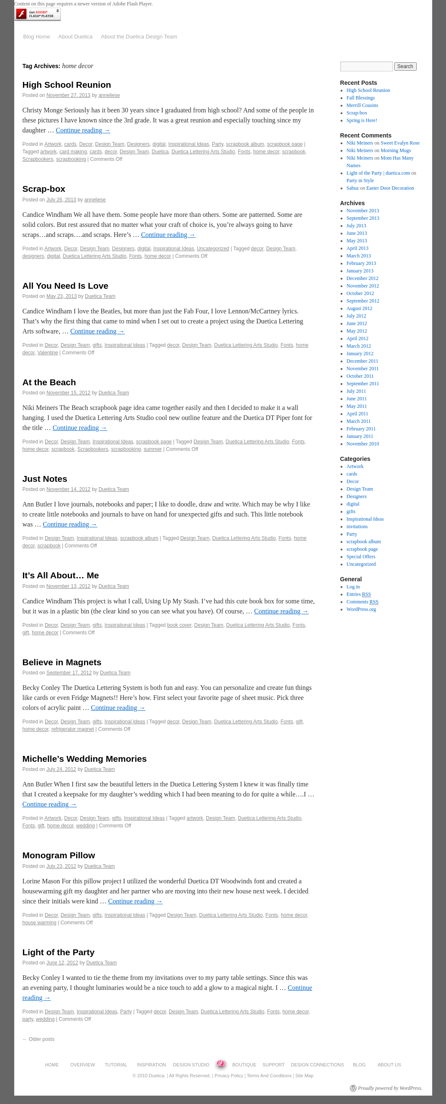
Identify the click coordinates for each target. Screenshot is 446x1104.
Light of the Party (59, 952)
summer (153, 449)
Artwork (52, 144)
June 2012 (357, 323)
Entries (359, 594)
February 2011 (361, 429)
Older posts (39, 1039)
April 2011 (357, 414)
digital (159, 144)
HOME (52, 1064)
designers (33, 256)
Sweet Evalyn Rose (400, 143)
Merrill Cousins (362, 105)
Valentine (48, 353)
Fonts (244, 152)
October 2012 (360, 293)
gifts (97, 345)
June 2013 (357, 233)
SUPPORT (274, 1064)
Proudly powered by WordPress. (390, 1088)
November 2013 (363, 211)
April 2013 (357, 248)
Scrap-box (44, 188)
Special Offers (361, 557)
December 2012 (362, 278)
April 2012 (357, 338)
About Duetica (76, 36)
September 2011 (363, 384)
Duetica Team (100, 296)
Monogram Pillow (59, 855)
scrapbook (293, 152)
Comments (362, 602)
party (28, 1019)
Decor (85, 144)
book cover (179, 625)
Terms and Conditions (269, 1075)
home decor (266, 152)
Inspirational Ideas (188, 144)
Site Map (304, 1075)
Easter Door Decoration (390, 188)
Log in (353, 587)
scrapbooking (71, 159)
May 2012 (357, 331)
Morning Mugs (396, 150)
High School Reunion (67, 84)
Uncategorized (213, 249)
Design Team (110, 144)
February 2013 (361, 263)
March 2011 (359, 421)
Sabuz (353, 188)
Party (217, 144)
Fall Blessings (361, 98)
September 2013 (363, 218)
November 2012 (363, 286)
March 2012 (359, 346)
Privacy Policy (228, 1075)
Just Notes (45, 478)
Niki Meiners (360, 143)
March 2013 (359, 256)
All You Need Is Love (66, 285)
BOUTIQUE (244, 1064)
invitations (357, 526)
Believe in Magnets (62, 662)
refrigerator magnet (72, 729)
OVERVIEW (82, 1064)
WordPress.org (361, 609)
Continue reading (83, 130)
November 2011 (363, 368)
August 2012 (359, 308)
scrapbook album (245, 144)
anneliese (109, 95)
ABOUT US (389, 1064)
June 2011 (357, 399)
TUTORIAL (115, 1064)
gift (26, 633)
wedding (85, 826)
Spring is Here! (362, 120)
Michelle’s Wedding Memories (85, 758)
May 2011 (357, 406)
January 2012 (360, 353)
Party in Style (360, 180)
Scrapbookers (38, 159)
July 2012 (356, 316)
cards (70, 144)
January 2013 (360, 271)
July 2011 (356, 391)
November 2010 (363, 444)
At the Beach (49, 382)
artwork (48, 152)
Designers (138, 144)
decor (110, 152)
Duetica (160, 152)
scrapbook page (285, 144)
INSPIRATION (151, 1064)
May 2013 (357, 241)
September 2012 (363, 301)
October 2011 (360, 376)
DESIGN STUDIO (191, 1064)
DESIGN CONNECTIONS (317, 1064)
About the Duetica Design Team (139, 36)
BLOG (359, 1064)
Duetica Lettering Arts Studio (203, 152)
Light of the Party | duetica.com (378, 173)
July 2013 (356, 226)
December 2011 (362, 361)
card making (73, 152)
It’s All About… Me (61, 575)
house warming (39, 923)
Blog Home (36, 36)
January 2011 (360, 436)
